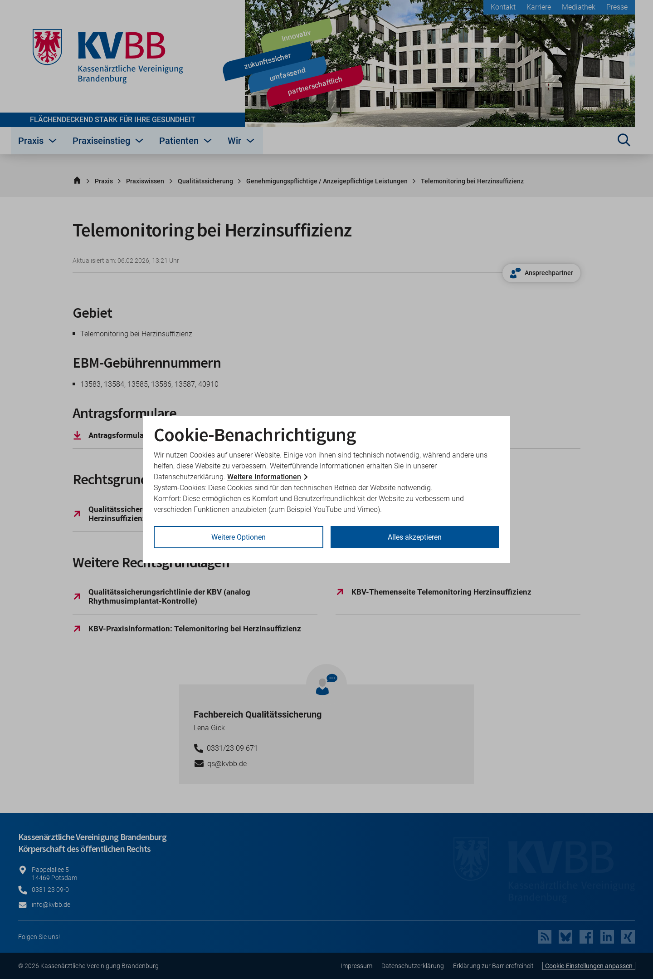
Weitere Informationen (264, 476)
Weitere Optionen (238, 537)
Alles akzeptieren (415, 537)
